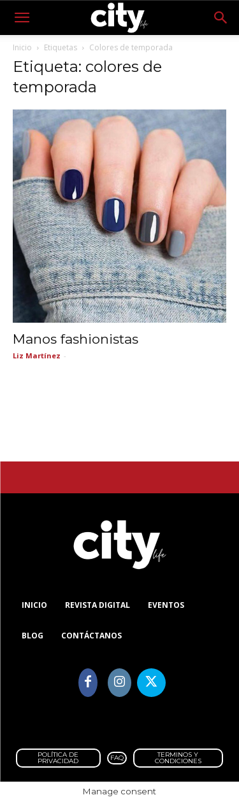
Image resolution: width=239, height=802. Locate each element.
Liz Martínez (37, 355)
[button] (21, 18)
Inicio (22, 47)
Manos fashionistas (75, 339)
